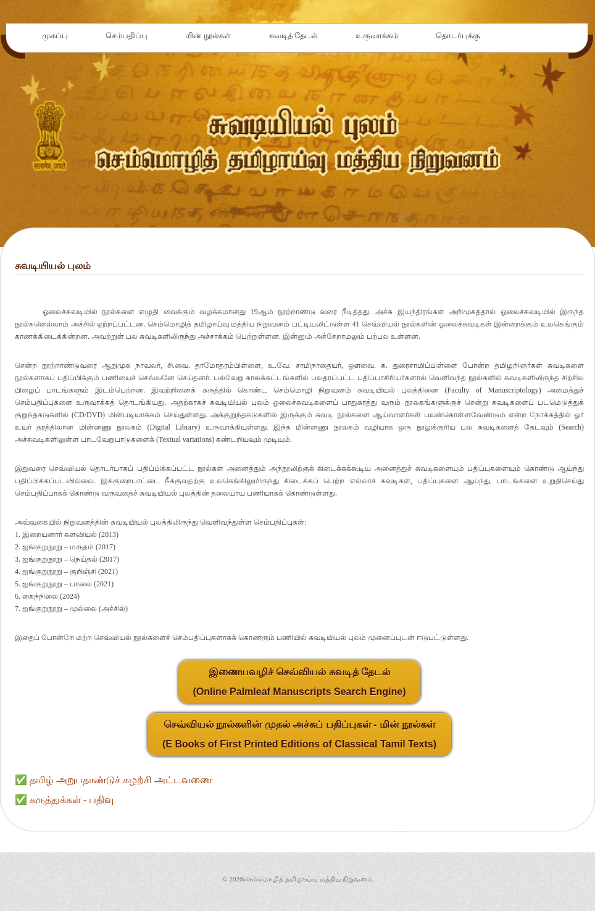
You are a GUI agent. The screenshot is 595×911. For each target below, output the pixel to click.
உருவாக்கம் (377, 35)
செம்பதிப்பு (127, 35)
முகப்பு (55, 35)
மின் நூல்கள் (208, 35)
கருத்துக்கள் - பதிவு (72, 799)
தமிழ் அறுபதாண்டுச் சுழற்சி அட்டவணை (121, 780)
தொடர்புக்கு (458, 35)
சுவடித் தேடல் (293, 35)
